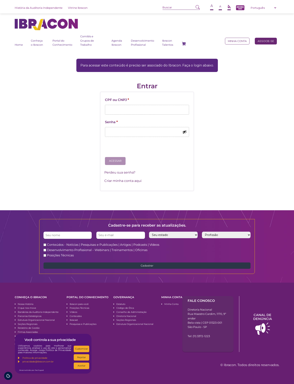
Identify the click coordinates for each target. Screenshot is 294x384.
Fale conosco (201, 301)
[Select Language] (263, 8)
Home (19, 44)
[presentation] (135, 148)
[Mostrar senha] (184, 132)
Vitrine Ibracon (78, 7)
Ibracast (74, 320)
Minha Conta (171, 304)
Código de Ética (125, 308)
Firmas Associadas (28, 332)
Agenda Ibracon (116, 42)
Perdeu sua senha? (119, 172)
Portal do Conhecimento (62, 42)
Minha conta (237, 41)
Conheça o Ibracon (37, 42)
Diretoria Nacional (126, 316)
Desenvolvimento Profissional (142, 42)
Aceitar (81, 365)
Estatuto (120, 304)
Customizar (81, 348)
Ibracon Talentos (167, 42)
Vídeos (73, 312)
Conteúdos (76, 316)
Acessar (115, 160)
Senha (111, 122)
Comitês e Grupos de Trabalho (87, 40)
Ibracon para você (79, 304)
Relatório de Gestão (29, 327)
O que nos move (27, 308)
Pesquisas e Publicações (83, 324)
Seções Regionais (27, 324)
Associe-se (266, 41)
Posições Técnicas (60, 255)
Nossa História (25, 304)
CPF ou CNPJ (117, 100)
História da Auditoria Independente (38, 7)
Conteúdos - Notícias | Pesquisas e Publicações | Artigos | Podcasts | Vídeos (103, 245)
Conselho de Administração (131, 312)
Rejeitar (81, 357)
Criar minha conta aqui (122, 181)
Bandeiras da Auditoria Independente (38, 312)
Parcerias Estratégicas (29, 316)
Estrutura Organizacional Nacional (36, 320)
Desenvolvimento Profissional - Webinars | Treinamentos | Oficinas (97, 250)
